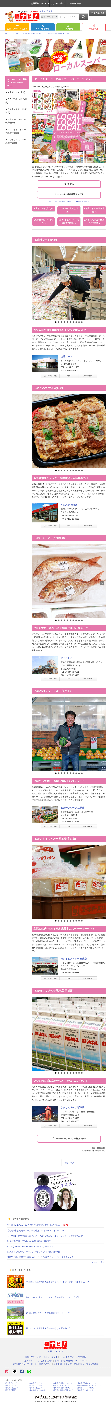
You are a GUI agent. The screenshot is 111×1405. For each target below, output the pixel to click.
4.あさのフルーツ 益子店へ (43, 221)
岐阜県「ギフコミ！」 (61, 1385)
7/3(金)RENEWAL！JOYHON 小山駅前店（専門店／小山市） (34, 1225)
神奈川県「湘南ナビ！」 (62, 1388)
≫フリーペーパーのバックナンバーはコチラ (69, 201)
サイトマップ (81, 1360)
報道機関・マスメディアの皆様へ (69, 1364)
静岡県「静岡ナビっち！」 (63, 1383)
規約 (57, 1360)
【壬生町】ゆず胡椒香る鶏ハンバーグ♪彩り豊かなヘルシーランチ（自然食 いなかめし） (47, 1236)
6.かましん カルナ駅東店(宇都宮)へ (94, 221)
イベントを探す (43, 27)
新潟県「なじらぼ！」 (37, 1385)
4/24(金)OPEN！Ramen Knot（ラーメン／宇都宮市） (31, 1246)
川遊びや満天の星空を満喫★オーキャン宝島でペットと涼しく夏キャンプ (40, 1257)
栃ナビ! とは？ (56, 1351)
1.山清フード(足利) (15, 92)
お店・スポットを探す (17, 27)
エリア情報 (68, 27)
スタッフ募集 (92, 1364)
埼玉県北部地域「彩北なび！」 (64, 1390)
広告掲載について (21, 1364)
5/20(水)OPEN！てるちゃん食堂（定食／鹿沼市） (29, 1241)
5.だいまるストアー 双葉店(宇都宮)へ (69, 221)
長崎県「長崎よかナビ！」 (87, 1383)
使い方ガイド (30, 1360)
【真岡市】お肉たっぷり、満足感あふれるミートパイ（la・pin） (36, 1230)
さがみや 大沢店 (69, 505)
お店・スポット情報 (50, 376)
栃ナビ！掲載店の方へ (41, 1364)
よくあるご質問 (45, 1360)
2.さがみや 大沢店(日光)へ (68, 210)
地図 (68, 376)
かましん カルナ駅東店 (72, 1107)
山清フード (66, 356)
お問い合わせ (67, 1360)
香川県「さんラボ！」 (37, 1388)
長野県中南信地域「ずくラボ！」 (89, 1385)
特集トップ (69, 1163)
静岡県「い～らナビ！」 (86, 1388)
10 (82, 322)
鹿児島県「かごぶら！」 (38, 1390)
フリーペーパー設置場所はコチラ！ (69, 194)
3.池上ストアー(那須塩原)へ (94, 210)
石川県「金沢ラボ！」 (13, 1390)
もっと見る (98, 1262)
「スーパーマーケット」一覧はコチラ (69, 1138)
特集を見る (94, 27)
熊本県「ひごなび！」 (37, 1383)
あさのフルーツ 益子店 (72, 807)
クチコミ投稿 (97, 13)
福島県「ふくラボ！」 (13, 1385)
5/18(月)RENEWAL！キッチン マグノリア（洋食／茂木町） (34, 1252)
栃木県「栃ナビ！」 (12, 1383)
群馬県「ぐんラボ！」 (13, 1388)
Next (102, 285)
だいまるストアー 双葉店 (74, 959)
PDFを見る (69, 184)
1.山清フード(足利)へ (43, 208)
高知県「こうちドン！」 (86, 1390)
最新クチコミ (46, 11)
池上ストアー (68, 658)
